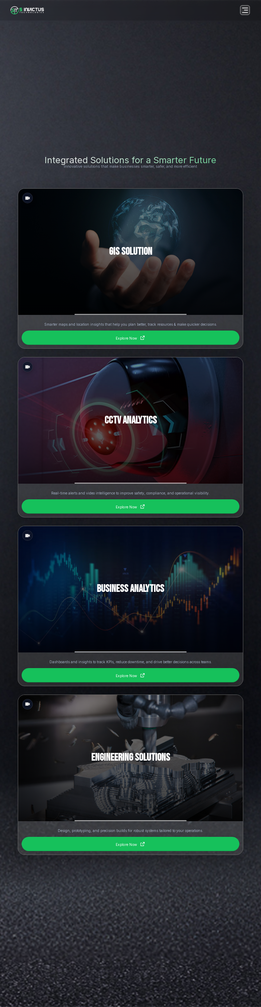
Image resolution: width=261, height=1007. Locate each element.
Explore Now (130, 337)
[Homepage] (27, 10)
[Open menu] (245, 10)
